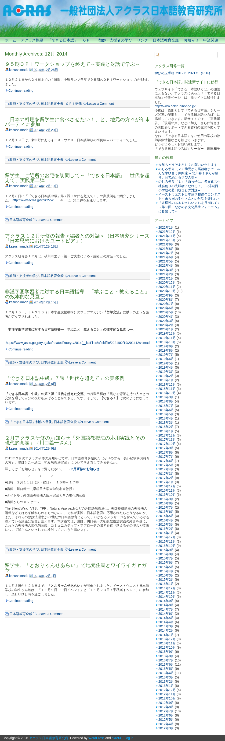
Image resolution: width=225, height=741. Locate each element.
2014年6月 (166, 613)
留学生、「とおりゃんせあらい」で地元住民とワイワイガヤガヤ (76, 568)
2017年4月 (166, 469)
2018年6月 (166, 410)
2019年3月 (166, 372)
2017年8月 (166, 452)
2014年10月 (167, 596)
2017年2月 (166, 478)
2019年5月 (166, 363)
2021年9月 (166, 244)
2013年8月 (166, 656)
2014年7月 (166, 609)
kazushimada (19, 70)
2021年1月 (166, 278)
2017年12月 (167, 435)
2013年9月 (166, 652)
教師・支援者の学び (115, 40)
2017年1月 (166, 482)
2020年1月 (166, 329)
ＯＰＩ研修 (73, 103)
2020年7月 (166, 304)
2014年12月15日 (45, 302)
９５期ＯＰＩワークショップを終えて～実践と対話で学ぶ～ (72, 64)
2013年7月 (166, 660)
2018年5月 (166, 414)
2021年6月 (166, 257)
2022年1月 (166, 227)
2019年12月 (167, 333)
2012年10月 (167, 698)
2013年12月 (167, 639)
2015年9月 (166, 550)
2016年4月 (166, 520)
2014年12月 (167, 588)
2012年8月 (166, 707)
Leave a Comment (100, 103)
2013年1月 (166, 686)
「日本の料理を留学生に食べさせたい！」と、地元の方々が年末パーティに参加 (77, 122)
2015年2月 (166, 579)
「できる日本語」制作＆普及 (30, 422)
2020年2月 (166, 325)
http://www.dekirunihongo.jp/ (175, 106)
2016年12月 (167, 486)
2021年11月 (167, 236)
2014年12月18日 (45, 246)
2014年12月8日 (44, 384)
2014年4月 (166, 622)
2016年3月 (166, 524)
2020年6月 (166, 308)
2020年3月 (166, 321)
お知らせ (191, 40)
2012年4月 (166, 724)
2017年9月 (166, 448)
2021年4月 (166, 265)
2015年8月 (166, 554)
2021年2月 (166, 274)
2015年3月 (166, 575)
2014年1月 (166, 635)
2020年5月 (166, 312)
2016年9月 (166, 499)
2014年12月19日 (45, 186)
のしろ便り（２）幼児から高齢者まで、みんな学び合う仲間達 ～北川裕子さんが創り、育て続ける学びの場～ (189, 173)
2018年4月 (166, 418)
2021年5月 (166, 261)
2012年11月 (167, 694)
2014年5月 (166, 618)
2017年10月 (167, 444)
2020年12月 (167, 282)
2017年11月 (167, 439)
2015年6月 (166, 562)
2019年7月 (166, 355)
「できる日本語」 (63, 40)
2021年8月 (166, 249)
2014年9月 (166, 601)
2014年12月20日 (45, 130)
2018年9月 (166, 397)
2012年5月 (166, 719)
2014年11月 (167, 592)
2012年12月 (167, 690)
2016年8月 (166, 503)
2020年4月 (166, 316)
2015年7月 (166, 558)
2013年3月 (166, 677)
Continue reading (20, 90)
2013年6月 (166, 664)
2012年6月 (166, 715)
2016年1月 (166, 533)
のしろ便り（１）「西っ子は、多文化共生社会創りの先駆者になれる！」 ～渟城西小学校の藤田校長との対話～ (189, 186)
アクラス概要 (32, 40)
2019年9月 (166, 346)
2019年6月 (166, 359)
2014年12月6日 (44, 448)
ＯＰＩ (88, 40)
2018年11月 (167, 389)
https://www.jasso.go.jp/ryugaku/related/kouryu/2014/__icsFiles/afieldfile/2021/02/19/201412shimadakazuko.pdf (86, 343)
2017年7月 (166, 456)
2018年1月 (166, 431)
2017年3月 (166, 473)
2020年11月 (167, 287)
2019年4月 (166, 367)
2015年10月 (167, 546)
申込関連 (210, 40)
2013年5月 (166, 669)
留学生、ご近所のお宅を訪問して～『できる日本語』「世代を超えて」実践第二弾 (77, 178)
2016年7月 (166, 507)
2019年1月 (166, 380)
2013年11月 (167, 643)
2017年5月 (166, 465)
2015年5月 (166, 567)
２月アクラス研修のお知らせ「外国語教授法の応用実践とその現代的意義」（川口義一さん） (75, 440)
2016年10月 (167, 494)
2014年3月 (166, 626)
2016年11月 (167, 490)
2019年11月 (167, 338)
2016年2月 (166, 529)
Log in (128, 738)
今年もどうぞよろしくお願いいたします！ (189, 165)
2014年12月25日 (45, 70)
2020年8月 (166, 299)
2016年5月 (166, 516)
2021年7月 (166, 253)
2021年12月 (167, 232)
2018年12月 (167, 384)
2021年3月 (166, 270)
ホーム (10, 40)
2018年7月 (166, 406)
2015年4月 (166, 571)
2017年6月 (166, 461)
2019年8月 (166, 350)
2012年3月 (166, 728)
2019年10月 (167, 342)
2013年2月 (166, 681)
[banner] (112, 18)
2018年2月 (166, 427)
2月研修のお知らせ (85, 469)
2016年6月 (166, 512)
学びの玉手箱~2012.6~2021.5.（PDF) (182, 73)
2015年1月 (166, 584)
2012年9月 (166, 703)
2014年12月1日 (44, 576)
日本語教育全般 (166, 40)
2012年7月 (166, 711)
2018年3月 (166, 422)
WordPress (96, 738)
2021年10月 (167, 240)
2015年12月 (167, 537)
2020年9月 (166, 295)
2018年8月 (166, 401)
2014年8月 (166, 605)
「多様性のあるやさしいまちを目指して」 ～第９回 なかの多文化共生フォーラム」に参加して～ (189, 207)
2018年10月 (167, 393)
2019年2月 (166, 376)
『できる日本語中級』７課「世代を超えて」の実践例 (64, 378)
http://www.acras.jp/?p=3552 (33, 200)
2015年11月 (167, 541)
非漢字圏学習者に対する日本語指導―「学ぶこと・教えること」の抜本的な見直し (77, 294)
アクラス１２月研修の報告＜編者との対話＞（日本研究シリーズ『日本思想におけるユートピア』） (77, 238)
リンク (142, 40)
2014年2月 (166, 630)
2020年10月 (167, 291)
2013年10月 (167, 647)
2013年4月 (166, 673)
